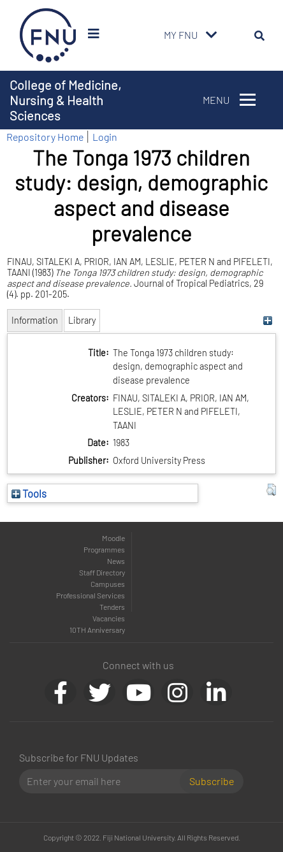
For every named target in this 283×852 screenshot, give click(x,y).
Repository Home (44, 137)
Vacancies (108, 618)
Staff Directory (102, 572)
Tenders (112, 606)
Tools (29, 493)
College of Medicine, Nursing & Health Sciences (65, 100)
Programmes (104, 549)
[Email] (104, 781)
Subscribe (211, 781)
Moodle (113, 537)
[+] (268, 320)
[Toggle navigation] (212, 35)
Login (104, 137)
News (116, 560)
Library (82, 320)
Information (34, 320)
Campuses (108, 583)
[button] (271, 490)
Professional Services (90, 595)
